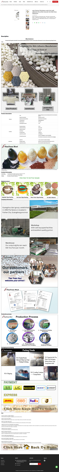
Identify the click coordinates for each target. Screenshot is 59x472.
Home (11, 1)
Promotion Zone (2, 463)
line (35, 23)
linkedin (45, 23)
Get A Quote (55, 1)
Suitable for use (30, 1)
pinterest (41, 23)
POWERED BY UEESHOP (40, 470)
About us (36, 1)
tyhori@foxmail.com (18, 463)
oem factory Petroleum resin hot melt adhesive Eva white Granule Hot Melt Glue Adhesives (35, 4)
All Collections (5, 4)
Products (15, 1)
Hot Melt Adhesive (9, 4)
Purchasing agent (2, 464)
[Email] (33, 464)
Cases (20, 1)
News (24, 1)
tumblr (43, 23)
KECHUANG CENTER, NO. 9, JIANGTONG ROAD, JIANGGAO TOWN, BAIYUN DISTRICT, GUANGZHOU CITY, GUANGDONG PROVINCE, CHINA (21, 461)
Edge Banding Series (3, 461)
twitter (37, 23)
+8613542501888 (18, 465)
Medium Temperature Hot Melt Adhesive (18, 4)
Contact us (42, 1)
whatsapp (39, 23)
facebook (33, 23)
